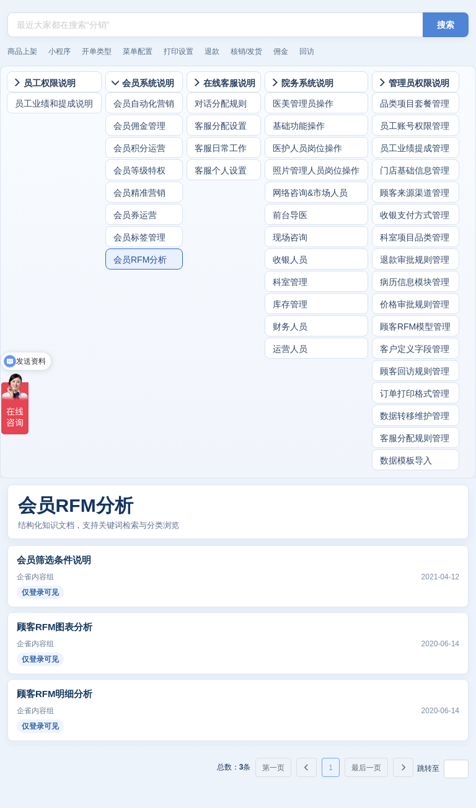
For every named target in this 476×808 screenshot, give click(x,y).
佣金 (280, 51)
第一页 (273, 767)
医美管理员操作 (303, 103)
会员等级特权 (139, 170)
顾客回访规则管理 (414, 371)
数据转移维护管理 (414, 416)
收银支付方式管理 (414, 215)
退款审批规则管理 (414, 260)
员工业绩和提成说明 (54, 103)
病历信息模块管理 (414, 282)
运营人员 (290, 349)
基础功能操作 (299, 126)
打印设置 (178, 51)
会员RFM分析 (140, 260)
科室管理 (290, 282)
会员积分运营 (139, 148)
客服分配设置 (221, 126)
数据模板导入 (406, 460)
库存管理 (290, 304)
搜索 (445, 25)
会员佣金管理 (139, 126)
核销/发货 (246, 51)
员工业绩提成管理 (414, 148)
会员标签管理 (139, 237)
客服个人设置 (221, 170)
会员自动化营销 (143, 103)
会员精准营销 (139, 193)
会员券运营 (135, 215)
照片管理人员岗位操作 (316, 170)
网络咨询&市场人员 (310, 193)
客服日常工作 (221, 148)
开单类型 (97, 51)
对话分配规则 (221, 103)
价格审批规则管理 (414, 304)
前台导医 (290, 215)
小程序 (59, 51)
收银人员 (290, 260)
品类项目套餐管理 (414, 103)
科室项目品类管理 (414, 237)
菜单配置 (137, 51)
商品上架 (22, 51)
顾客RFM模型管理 (415, 327)
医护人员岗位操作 (307, 148)
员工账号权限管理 (414, 126)
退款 (212, 51)
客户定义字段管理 (414, 349)
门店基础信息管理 (414, 170)
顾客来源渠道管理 (414, 193)
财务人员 (290, 327)
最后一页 (366, 767)
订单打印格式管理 (414, 393)
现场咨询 (290, 237)
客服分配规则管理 (414, 438)
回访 (306, 51)
